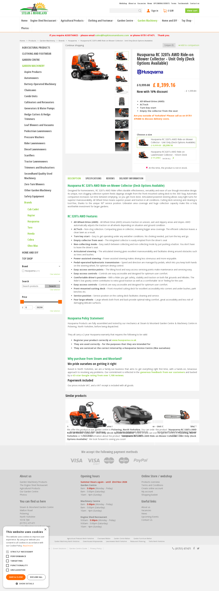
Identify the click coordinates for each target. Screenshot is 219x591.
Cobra (31, 239)
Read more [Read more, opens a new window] (28, 545)
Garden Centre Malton (122, 577)
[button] (26, 583)
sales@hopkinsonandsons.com (112, 35)
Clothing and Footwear (36, 53)
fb (194, 587)
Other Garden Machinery (37, 190)
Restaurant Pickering (137, 580)
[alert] (26, 557)
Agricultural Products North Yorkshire (80, 577)
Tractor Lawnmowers (36, 161)
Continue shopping (74, 45)
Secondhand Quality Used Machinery (38, 176)
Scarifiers (29, 155)
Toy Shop (27, 258)
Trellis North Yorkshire (157, 580)
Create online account (152, 527)
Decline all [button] (36, 577)
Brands (28, 202)
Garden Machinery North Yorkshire (66, 580)
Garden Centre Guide (78, 587)
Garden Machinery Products (33, 520)
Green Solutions (59, 587)
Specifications (93, 178)
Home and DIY (30, 252)
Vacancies (146, 549)
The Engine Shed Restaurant (34, 523)
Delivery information (131, 178)
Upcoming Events (150, 555)
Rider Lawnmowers (34, 143)
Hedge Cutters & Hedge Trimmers (37, 116)
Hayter (31, 215)
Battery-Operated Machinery (40, 84)
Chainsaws (30, 90)
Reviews (110, 178)
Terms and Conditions (152, 523)
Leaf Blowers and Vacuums (39, 125)
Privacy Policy (96, 587)
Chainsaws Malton (103, 577)
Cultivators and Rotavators (39, 102)
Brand (25, 266)
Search (25, 281)
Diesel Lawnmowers (35, 149)
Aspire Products (33, 72)
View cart (192, 10)
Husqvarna (33, 221)
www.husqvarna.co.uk (124, 340)
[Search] (125, 10)
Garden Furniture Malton (143, 577)
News (144, 552)
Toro (30, 227)
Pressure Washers (34, 137)
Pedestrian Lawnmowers (38, 131)
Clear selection (55, 274)
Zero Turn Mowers (34, 184)
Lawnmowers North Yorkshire (116, 580)
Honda (31, 233)
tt (198, 587)
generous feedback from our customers (162, 372)
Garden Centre (31, 59)
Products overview (150, 520)
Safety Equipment (34, 196)
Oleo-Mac (33, 245)
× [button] (45, 529)
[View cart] (173, 10)
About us (145, 545)
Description (74, 178)
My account (147, 530)
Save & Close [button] (16, 577)
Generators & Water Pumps (39, 108)
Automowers (31, 78)
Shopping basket (149, 533)
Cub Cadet (33, 209)
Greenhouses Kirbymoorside (93, 580)
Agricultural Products (36, 47)
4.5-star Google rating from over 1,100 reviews (97, 375)
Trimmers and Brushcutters (39, 167)
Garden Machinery (33, 66)
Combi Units (31, 96)
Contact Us (146, 558)
